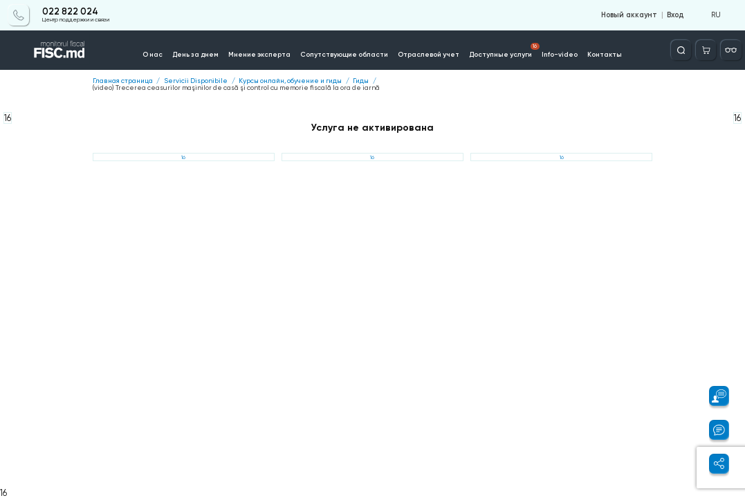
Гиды (361, 80)
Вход (675, 15)
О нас (152, 54)
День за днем (195, 54)
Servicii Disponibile (196, 80)
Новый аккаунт (629, 15)
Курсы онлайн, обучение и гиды (290, 80)
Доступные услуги (504, 50)
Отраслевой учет (428, 54)
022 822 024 (70, 12)
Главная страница (123, 80)
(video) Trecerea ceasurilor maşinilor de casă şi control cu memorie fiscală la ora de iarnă (236, 87)
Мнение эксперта (259, 54)
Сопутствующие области (344, 54)
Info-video (560, 54)
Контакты (604, 54)
